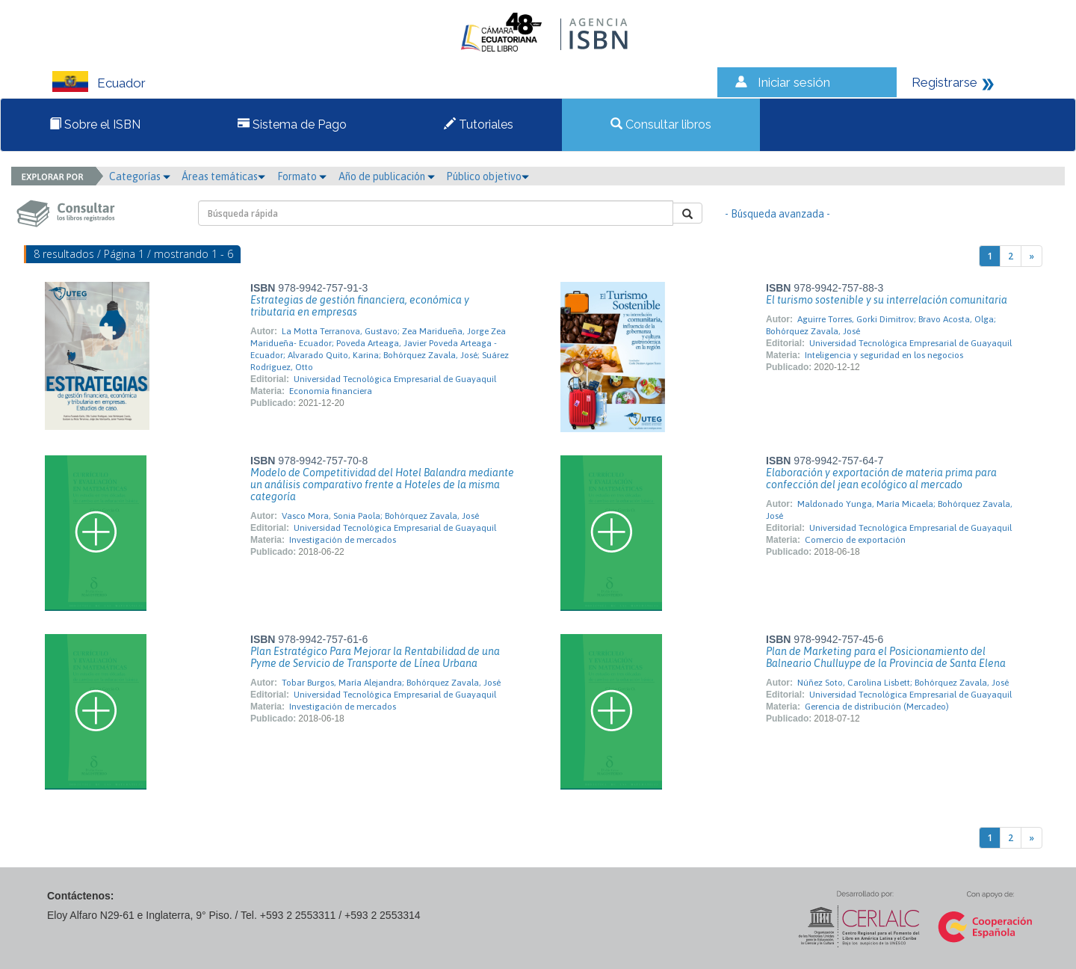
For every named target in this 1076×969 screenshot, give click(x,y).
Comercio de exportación (855, 540)
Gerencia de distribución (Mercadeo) (877, 706)
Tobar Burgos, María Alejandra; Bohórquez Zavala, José (391, 682)
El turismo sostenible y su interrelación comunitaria (886, 300)
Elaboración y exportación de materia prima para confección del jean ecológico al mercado (881, 478)
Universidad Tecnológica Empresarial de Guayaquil (395, 379)
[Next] (1031, 256)
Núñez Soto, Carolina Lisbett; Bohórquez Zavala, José (903, 682)
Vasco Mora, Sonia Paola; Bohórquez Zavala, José (380, 516)
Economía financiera (330, 391)
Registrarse (944, 82)
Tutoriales (478, 124)
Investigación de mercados (342, 540)
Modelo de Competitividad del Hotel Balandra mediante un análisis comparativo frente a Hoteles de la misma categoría (382, 484)
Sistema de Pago (292, 124)
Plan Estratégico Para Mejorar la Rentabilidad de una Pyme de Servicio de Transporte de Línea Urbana (375, 657)
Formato (302, 176)
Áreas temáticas (223, 176)
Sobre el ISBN (94, 124)
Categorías (139, 176)
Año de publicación (386, 176)
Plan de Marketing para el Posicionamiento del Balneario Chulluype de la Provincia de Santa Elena (886, 657)
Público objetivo (487, 176)
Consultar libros (660, 124)
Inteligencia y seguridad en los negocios (884, 355)
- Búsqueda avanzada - (777, 214)
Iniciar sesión (794, 82)
